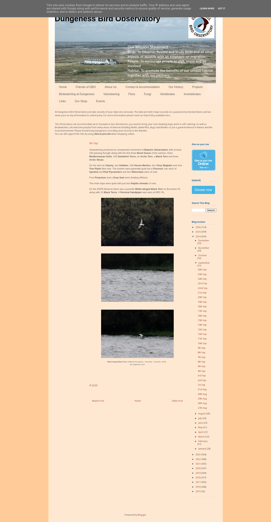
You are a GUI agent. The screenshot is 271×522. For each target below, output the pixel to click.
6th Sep (201, 361)
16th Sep (202, 315)
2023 (198, 454)
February (202, 441)
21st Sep (202, 292)
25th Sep (202, 274)
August (202, 413)
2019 (198, 473)
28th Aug (202, 403)
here (167, 115)
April (201, 432)
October (202, 255)
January (202, 448)
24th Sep (202, 278)
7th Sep (201, 357)
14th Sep (202, 324)
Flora (131, 94)
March (201, 436)
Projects (197, 87)
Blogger (142, 514)
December (203, 240)
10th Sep (202, 343)
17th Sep (202, 311)
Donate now (203, 190)
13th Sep (202, 329)
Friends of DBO (86, 87)
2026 (198, 227)
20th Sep (202, 297)
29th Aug (202, 398)
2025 (198, 231)
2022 (198, 459)
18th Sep (202, 306)
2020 (198, 468)
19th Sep (202, 302)
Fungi (147, 94)
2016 (198, 486)
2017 (198, 482)
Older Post (177, 400)
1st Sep (201, 384)
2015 (198, 491)
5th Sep (201, 366)
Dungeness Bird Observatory (107, 18)
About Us (111, 87)
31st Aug (202, 389)
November (203, 248)
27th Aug (202, 408)
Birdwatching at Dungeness (77, 94)
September (204, 262)
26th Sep (202, 269)
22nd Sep (202, 288)
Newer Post (98, 400)
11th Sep (202, 338)
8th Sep (201, 352)
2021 (198, 463)
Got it (221, 8)
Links (62, 101)
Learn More (207, 8)
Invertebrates (192, 94)
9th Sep (201, 348)
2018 (198, 477)
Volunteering (111, 94)
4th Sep (201, 371)
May (200, 427)
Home (63, 87)
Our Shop (81, 101)
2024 (198, 236)
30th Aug (202, 394)
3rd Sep (202, 375)
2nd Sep (202, 380)
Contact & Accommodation (142, 87)
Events (100, 101)
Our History (176, 87)
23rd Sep (202, 283)
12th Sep (202, 334)
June (200, 422)
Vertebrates (167, 94)
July (200, 418)
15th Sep (202, 320)
